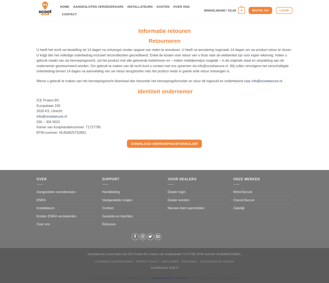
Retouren (109, 224)
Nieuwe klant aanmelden (186, 208)
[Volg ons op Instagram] (142, 236)
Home (64, 6)
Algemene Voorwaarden (114, 261)
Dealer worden (178, 200)
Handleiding (111, 192)
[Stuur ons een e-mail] (157, 236)
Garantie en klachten (117, 216)
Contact (69, 14)
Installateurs (140, 6)
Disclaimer (170, 261)
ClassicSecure (244, 200)
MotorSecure (243, 192)
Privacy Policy (147, 261)
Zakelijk (239, 208)
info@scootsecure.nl (267, 81)
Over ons (181, 6)
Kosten (163, 6)
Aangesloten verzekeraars (98, 6)
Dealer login (176, 192)
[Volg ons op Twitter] (150, 236)
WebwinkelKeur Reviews (169, 278)
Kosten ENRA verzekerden (56, 216)
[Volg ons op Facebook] (135, 236)
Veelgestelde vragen (117, 200)
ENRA (41, 200)
